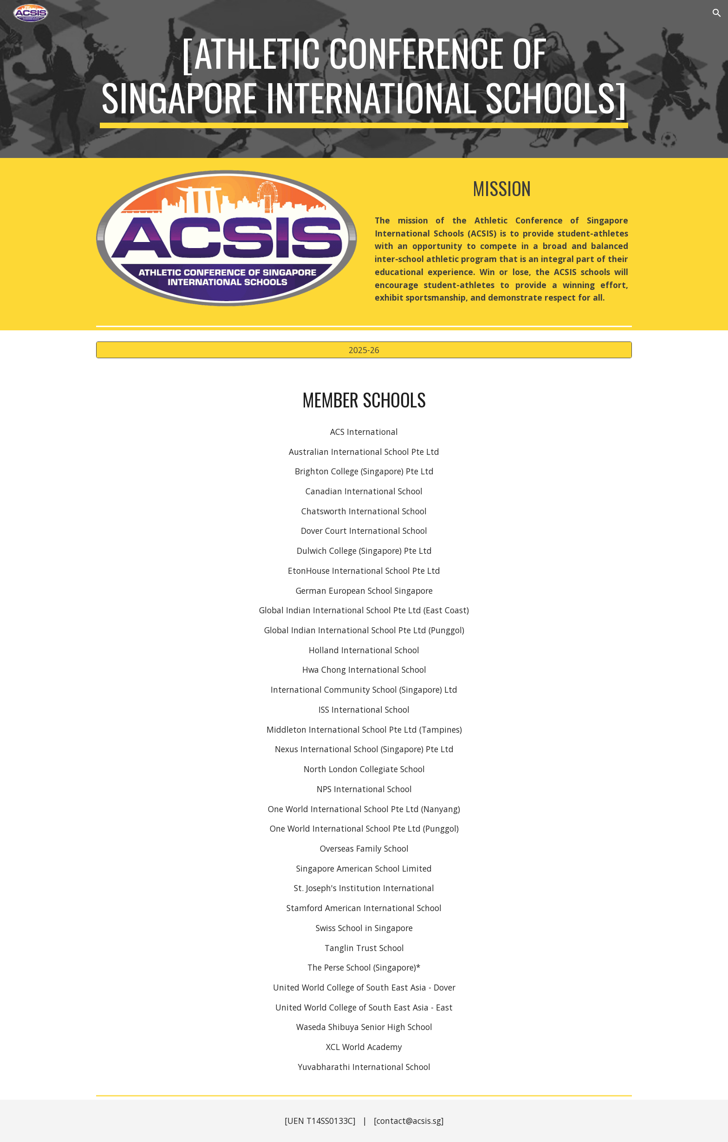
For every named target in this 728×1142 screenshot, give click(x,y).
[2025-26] (364, 350)
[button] (717, 13)
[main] (364, 79)
